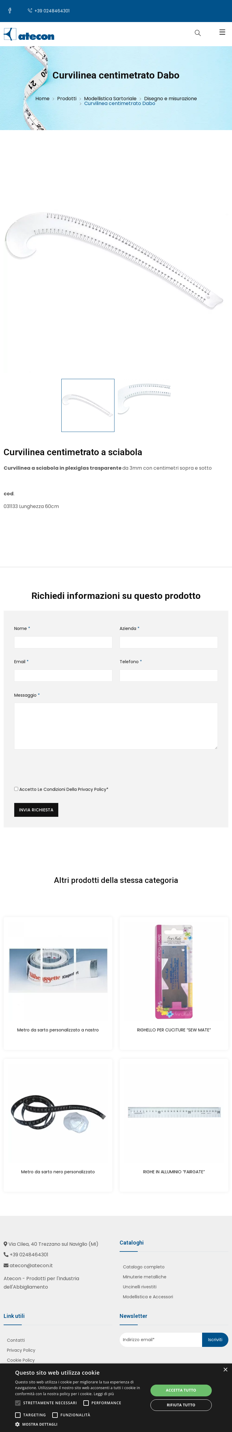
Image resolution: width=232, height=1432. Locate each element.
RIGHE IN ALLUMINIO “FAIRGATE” (174, 1172)
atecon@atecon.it (31, 1265)
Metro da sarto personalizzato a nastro (58, 1030)
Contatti (16, 1341)
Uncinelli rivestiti (139, 1287)
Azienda (130, 629)
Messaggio (27, 695)
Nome (22, 629)
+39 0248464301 (49, 11)
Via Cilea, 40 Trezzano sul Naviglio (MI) (53, 1244)
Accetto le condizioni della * (61, 790)
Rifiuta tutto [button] (181, 1405)
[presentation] (60, 770)
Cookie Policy (21, 1361)
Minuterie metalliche (144, 1277)
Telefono (131, 662)
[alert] (116, 1397)
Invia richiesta (36, 810)
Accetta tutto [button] (181, 1390)
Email (21, 662)
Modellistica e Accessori (148, 1297)
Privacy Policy (92, 790)
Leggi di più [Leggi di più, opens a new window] (104, 1393)
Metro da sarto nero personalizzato (58, 1172)
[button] (79, 1424)
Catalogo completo (144, 1267)
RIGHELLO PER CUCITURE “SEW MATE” (174, 1030)
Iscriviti (215, 1340)
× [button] (225, 1370)
